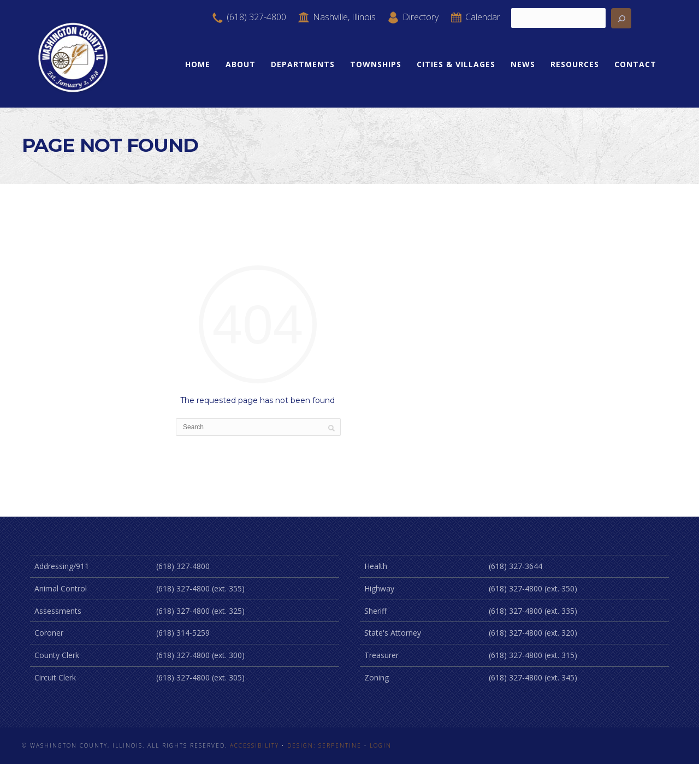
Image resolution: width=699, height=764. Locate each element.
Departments (303, 64)
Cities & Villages (456, 64)
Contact (635, 64)
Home (197, 64)
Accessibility (254, 745)
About (241, 64)
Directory (413, 17)
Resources (574, 64)
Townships (375, 64)
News (523, 64)
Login (381, 745)
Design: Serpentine (324, 745)
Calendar (474, 17)
